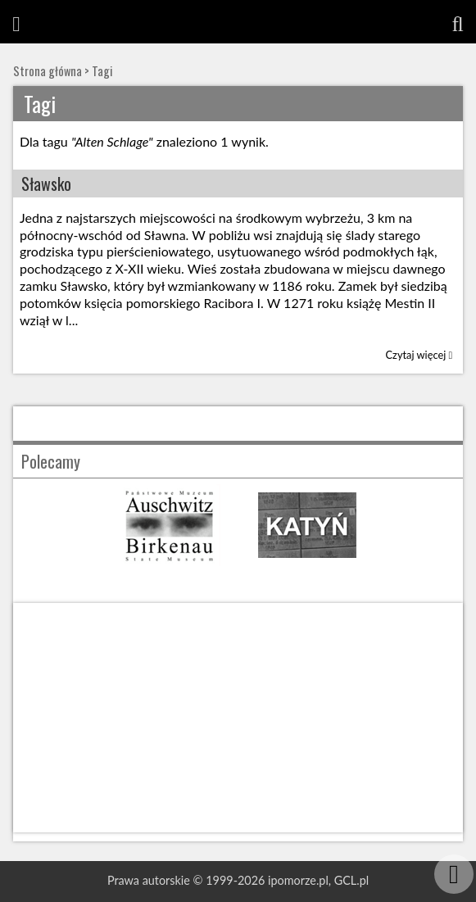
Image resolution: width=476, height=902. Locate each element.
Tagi (102, 70)
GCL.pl (351, 880)
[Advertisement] (238, 717)
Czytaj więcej (419, 354)
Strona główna (47, 70)
